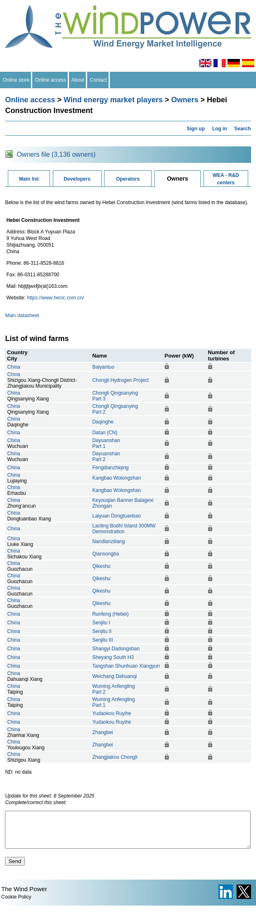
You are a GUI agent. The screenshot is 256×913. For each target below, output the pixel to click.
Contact (98, 80)
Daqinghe (102, 422)
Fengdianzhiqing (110, 468)
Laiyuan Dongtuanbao (116, 516)
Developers (77, 179)
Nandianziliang (108, 541)
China (13, 367)
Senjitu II (101, 631)
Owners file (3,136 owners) (56, 154)
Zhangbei (102, 732)
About (78, 80)
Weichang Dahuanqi (114, 676)
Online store (16, 80)
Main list (29, 179)
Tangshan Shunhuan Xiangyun (125, 666)
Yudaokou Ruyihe (111, 713)
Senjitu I (101, 623)
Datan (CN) (104, 432)
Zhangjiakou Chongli (114, 757)
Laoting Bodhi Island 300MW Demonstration (123, 528)
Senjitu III (102, 640)
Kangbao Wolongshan (116, 478)
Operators (128, 179)
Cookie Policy (16, 904)
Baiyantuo (103, 367)
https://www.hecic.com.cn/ (55, 298)
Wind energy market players (113, 100)
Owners (184, 100)
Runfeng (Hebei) (110, 614)
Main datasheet (22, 315)
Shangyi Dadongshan (116, 649)
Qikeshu (101, 566)
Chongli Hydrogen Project (120, 380)
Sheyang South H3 (113, 657)
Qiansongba (105, 554)
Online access (50, 80)
